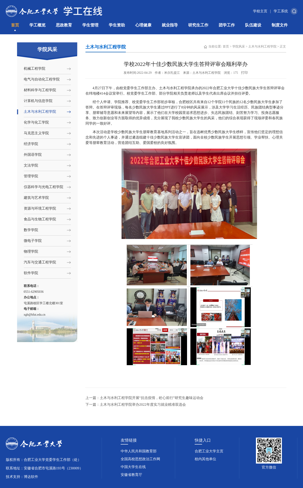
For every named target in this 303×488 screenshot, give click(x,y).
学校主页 (260, 11)
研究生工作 (198, 25)
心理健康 (143, 25)
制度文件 (280, 25)
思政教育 (64, 25)
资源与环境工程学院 (40, 208)
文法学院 (31, 165)
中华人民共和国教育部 (139, 451)
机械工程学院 (34, 68)
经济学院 (31, 144)
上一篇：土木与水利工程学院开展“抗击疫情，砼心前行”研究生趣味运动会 (144, 398)
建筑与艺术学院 (36, 198)
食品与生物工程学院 (40, 219)
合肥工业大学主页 (209, 451)
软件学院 (31, 273)
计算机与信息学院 (38, 101)
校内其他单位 (205, 459)
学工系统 (281, 11)
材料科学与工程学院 (40, 90)
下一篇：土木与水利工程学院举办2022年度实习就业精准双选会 (135, 404)
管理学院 (31, 176)
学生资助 (117, 25)
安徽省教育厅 (131, 475)
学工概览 (37, 25)
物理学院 (31, 251)
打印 (244, 72)
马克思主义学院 (36, 133)
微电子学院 (33, 241)
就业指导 (170, 25)
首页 (15, 25)
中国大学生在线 (133, 467)
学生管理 (90, 25)
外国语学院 (33, 154)
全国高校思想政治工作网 (140, 459)
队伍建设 (253, 25)
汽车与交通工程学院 (40, 262)
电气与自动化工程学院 (42, 79)
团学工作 (227, 25)
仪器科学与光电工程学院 (43, 187)
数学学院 (31, 230)
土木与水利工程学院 (40, 111)
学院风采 (238, 46)
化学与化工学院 (36, 122)
